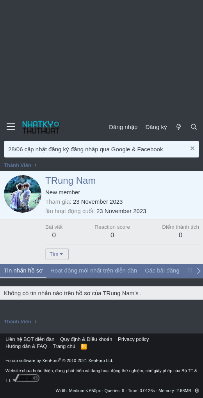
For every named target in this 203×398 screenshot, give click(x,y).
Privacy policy (133, 339)
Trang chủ (64, 346)
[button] (197, 390)
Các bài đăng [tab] (162, 270)
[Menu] (11, 127)
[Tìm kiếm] (193, 127)
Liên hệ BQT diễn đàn (30, 339)
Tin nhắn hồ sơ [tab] (23, 270)
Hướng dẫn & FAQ (26, 346)
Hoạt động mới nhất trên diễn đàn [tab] (93, 270)
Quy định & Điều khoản (86, 339)
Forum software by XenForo (59, 360)
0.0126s (147, 390)
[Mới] (178, 127)
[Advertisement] (101, 58)
